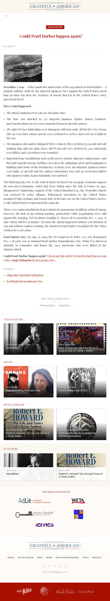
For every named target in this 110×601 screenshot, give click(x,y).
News (40, 557)
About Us (96, 557)
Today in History (55, 27)
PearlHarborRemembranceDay (24, 281)
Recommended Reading (67, 557)
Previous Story (46, 305)
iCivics (85, 557)
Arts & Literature (26, 557)
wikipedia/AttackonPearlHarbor (25, 275)
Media (49, 557)
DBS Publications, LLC (58, 572)
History (10, 557)
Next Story (66, 305)
